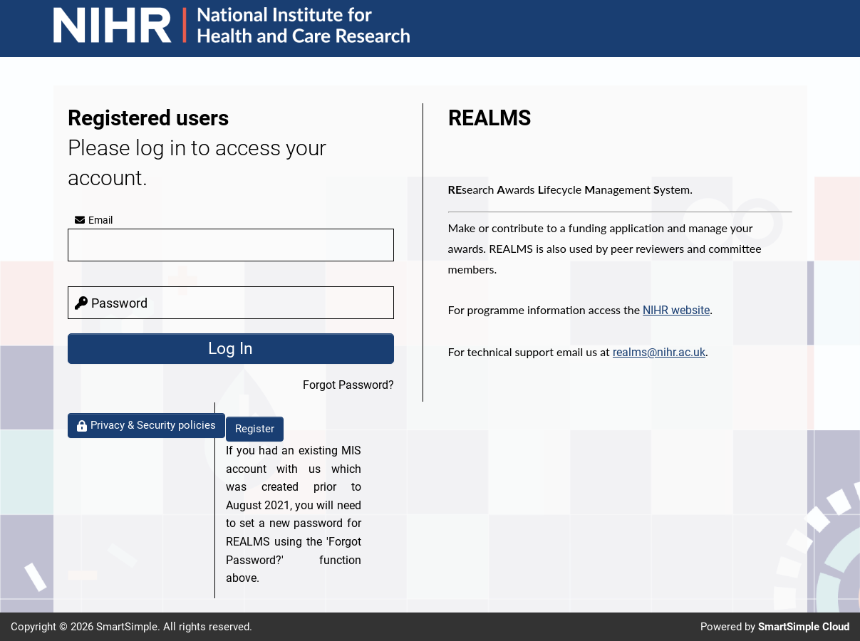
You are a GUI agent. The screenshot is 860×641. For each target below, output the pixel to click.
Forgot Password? (348, 385)
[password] (231, 302)
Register (254, 428)
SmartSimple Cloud (803, 626)
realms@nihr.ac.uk (659, 352)
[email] (231, 245)
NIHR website (676, 310)
